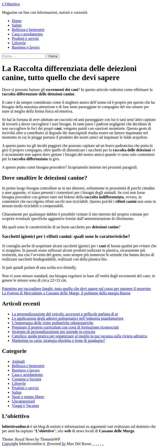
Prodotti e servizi (25, 38)
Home (16, 21)
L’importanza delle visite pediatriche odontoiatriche (52, 323)
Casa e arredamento (27, 34)
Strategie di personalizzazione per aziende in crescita (53, 332)
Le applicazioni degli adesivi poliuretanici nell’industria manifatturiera (67, 318)
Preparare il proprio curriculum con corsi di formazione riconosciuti (65, 327)
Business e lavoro (26, 47)
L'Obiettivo (11, 4)
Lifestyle (19, 43)
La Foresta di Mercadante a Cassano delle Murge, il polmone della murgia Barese (66, 293)
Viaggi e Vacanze (25, 406)
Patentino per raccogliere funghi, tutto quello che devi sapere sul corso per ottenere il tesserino (76, 289)
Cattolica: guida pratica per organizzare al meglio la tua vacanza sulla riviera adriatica (79, 336)
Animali (18, 361)
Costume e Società (26, 379)
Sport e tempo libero (28, 397)
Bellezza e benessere (28, 30)
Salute (17, 25)
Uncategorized (23, 401)
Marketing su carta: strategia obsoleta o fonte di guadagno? (58, 340)
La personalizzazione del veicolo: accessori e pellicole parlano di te (65, 314)
